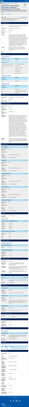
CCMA (11, 3)
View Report (25, 6)
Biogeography (15, 3)
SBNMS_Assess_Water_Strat (6, 4)
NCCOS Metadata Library (5, 3)
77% (25, 5)
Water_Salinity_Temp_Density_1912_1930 (19, 348)
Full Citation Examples (24, 17)
